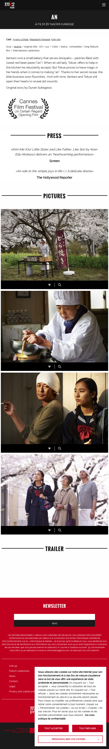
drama (17, 46)
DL (49, 285)
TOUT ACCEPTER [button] (53, 728)
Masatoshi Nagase (40, 39)
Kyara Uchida (20, 39)
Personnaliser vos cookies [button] (68, 739)
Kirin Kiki (56, 39)
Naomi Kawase (62, 24)
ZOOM (59, 284)
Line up (13, 665)
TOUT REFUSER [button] (87, 728)
